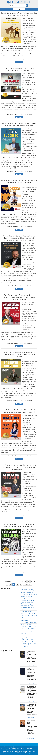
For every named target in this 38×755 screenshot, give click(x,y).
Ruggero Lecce (31, 753)
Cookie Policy (15, 748)
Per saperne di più (31, 665)
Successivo (27, 584)
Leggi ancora (19, 62)
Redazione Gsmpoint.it (12, 59)
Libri (25, 59)
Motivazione (29, 59)
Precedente (7, 581)
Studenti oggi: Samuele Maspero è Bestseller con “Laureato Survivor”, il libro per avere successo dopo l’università (19, 355)
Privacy (8, 748)
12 (17, 584)
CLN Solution (12, 753)
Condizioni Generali (26, 748)
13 (20, 584)
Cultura (21, 59)
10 (10, 584)
